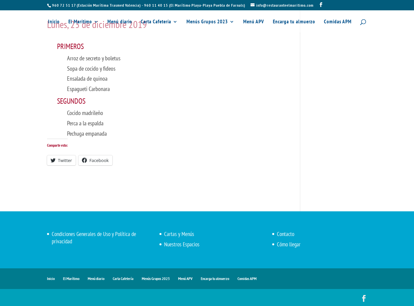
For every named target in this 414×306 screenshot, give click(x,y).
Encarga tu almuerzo (294, 22)
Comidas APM (338, 22)
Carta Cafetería (156, 22)
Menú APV (253, 22)
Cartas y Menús (179, 234)
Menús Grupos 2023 (207, 22)
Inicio (54, 22)
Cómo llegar (289, 244)
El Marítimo (80, 22)
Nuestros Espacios (181, 244)
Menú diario (119, 22)
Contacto (285, 234)
